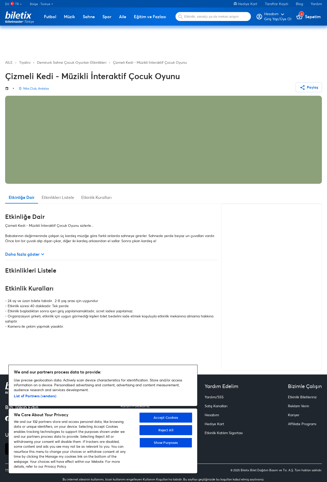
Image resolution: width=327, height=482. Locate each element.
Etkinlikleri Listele (58, 197)
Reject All (165, 430)
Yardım (316, 3)
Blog (299, 3)
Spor (106, 16)
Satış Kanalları (216, 405)
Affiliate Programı (302, 423)
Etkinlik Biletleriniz (302, 396)
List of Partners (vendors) (35, 395)
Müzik (69, 16)
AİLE (9, 62)
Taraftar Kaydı (276, 3)
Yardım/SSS (214, 396)
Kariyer (293, 414)
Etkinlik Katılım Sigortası (224, 432)
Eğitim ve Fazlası (150, 16)
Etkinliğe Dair (21, 197)
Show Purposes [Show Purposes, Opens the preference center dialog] (166, 442)
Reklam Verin (298, 405)
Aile (122, 16)
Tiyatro (24, 62)
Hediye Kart (245, 3)
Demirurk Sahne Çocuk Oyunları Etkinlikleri (71, 62)
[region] (103, 419)
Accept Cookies (166, 417)
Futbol (50, 16)
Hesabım (212, 414)
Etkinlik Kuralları (96, 197)
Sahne (89, 16)
